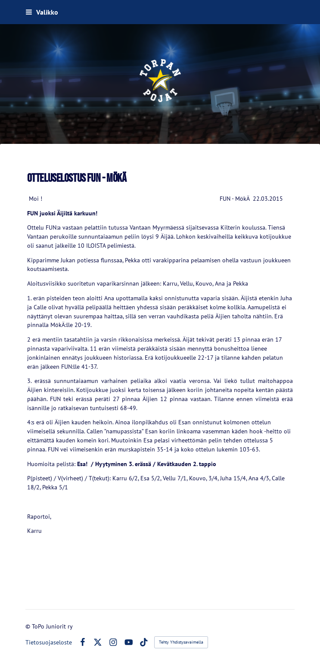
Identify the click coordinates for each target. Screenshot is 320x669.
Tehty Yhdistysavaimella (181, 642)
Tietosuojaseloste (48, 642)
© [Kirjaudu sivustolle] (28, 626)
